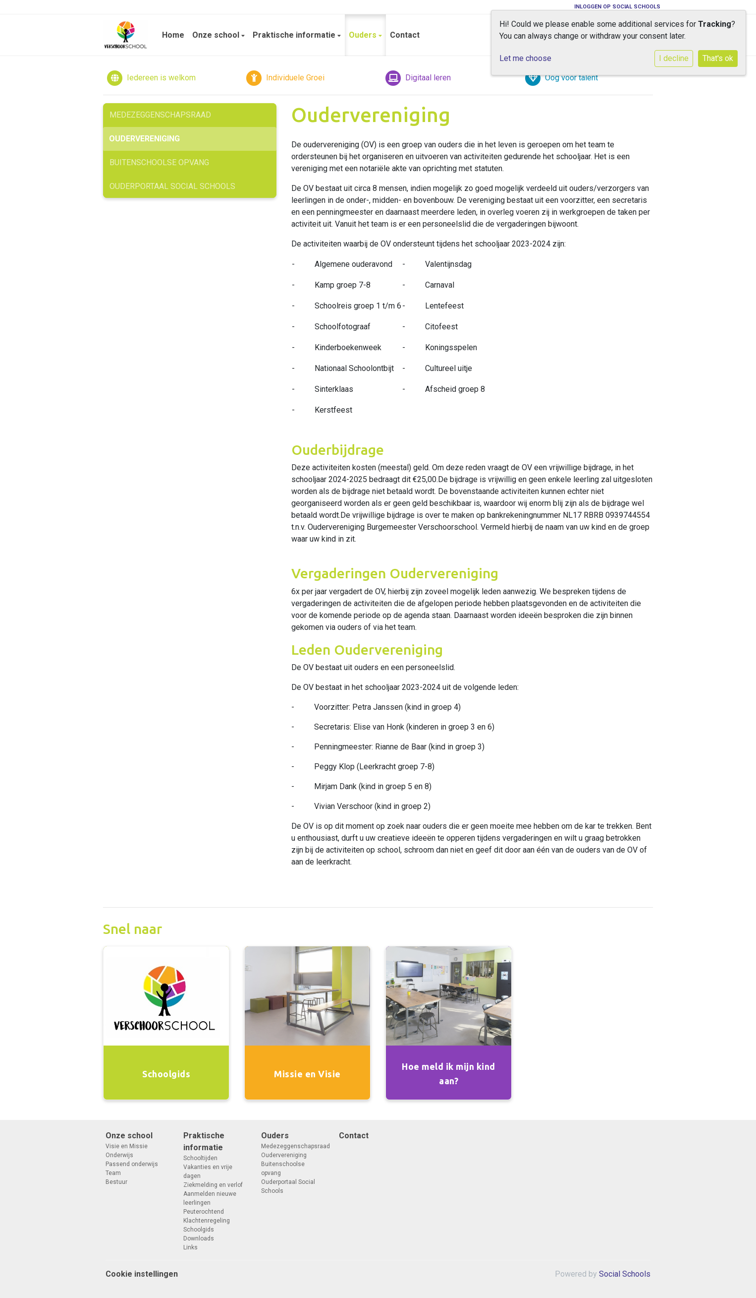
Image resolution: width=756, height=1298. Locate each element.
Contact (405, 35)
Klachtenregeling (206, 1220)
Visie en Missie (127, 1146)
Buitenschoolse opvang (159, 162)
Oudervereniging (144, 138)
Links (190, 1247)
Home (173, 35)
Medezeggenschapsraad (160, 115)
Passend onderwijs (132, 1164)
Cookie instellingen (142, 1274)
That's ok (717, 58)
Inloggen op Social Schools (617, 6)
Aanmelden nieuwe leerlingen (209, 1198)
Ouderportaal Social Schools (172, 186)
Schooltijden (200, 1158)
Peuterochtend (203, 1211)
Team (113, 1173)
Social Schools (624, 1274)
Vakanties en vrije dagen (207, 1171)
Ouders (363, 35)
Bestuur (116, 1181)
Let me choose (525, 58)
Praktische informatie (295, 35)
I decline (674, 58)
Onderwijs (119, 1155)
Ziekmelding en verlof (213, 1184)
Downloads (198, 1238)
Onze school (216, 35)
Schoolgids (198, 1229)
